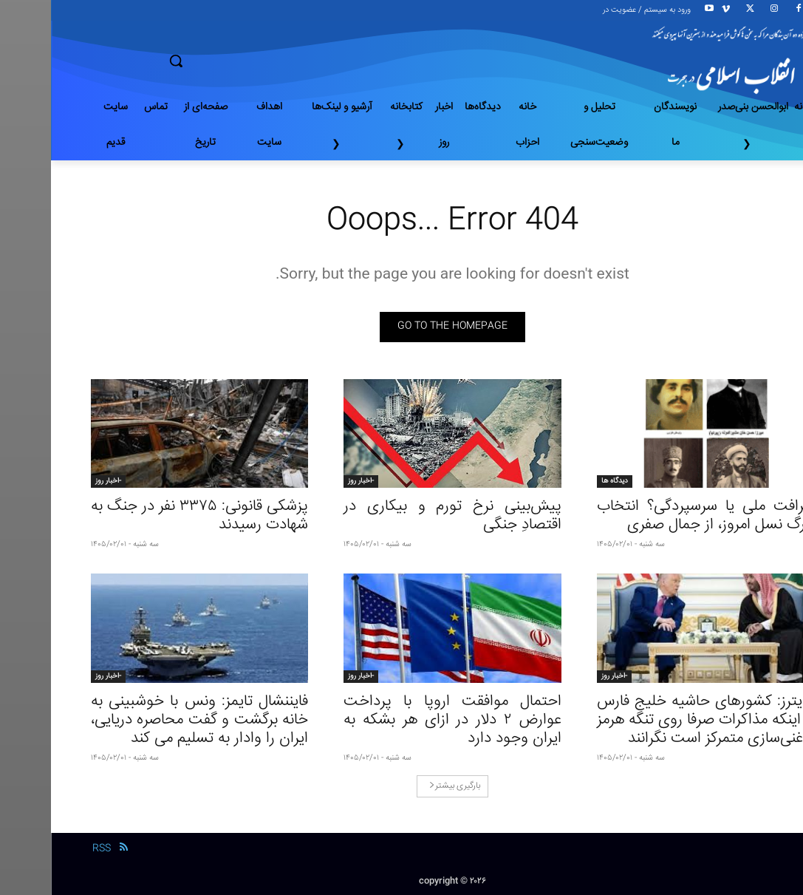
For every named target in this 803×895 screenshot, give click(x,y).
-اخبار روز (310, 481)
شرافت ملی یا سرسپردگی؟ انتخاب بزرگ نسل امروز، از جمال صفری (655, 515)
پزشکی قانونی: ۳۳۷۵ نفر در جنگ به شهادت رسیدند (149, 515)
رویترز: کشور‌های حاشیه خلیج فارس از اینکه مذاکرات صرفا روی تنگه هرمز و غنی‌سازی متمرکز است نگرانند (655, 720)
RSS (50, 848)
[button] (228, 60)
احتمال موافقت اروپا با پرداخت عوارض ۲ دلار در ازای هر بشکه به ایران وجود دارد (401, 720)
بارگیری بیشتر (403, 786)
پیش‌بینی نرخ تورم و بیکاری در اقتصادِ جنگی (401, 515)
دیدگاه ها (563, 481)
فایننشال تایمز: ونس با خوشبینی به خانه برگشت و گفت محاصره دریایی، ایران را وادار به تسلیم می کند (149, 720)
